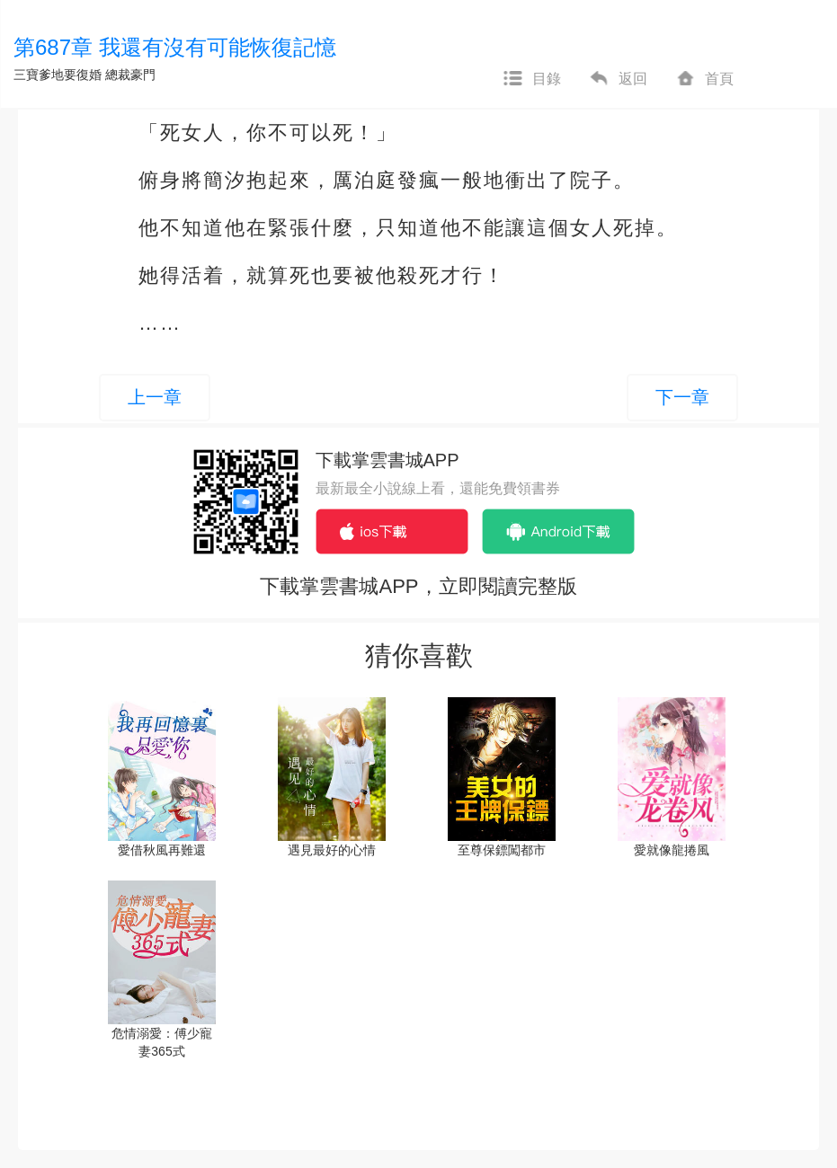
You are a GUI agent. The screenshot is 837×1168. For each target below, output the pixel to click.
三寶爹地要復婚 (57, 74)
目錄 (531, 79)
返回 (617, 79)
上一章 (155, 397)
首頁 (704, 79)
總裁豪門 (130, 74)
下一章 (682, 397)
